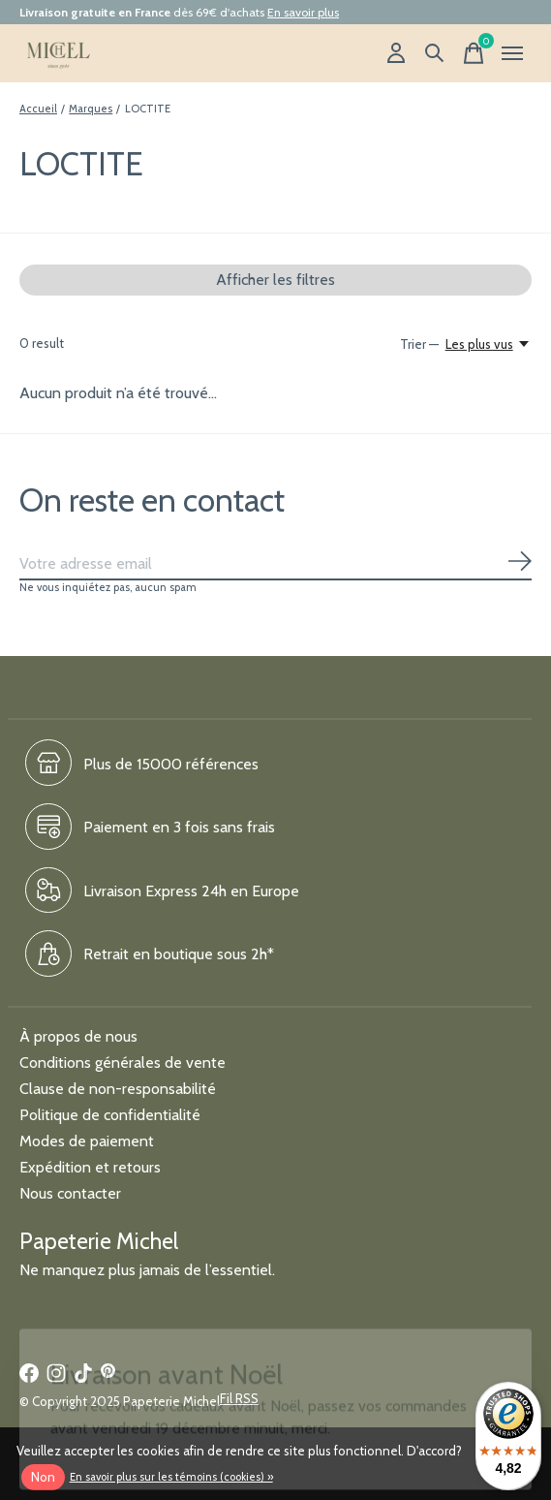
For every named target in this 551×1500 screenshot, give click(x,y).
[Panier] (473, 53)
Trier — (419, 344)
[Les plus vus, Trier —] (488, 344)
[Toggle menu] (512, 53)
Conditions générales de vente (122, 1062)
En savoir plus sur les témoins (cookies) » (171, 1477)
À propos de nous (78, 1036)
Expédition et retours (90, 1167)
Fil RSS (239, 1398)
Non (43, 1476)
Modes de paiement (86, 1141)
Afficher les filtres (275, 279)
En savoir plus (303, 12)
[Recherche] (434, 53)
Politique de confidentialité (109, 1115)
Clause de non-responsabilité (117, 1088)
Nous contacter (70, 1193)
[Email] (275, 564)
